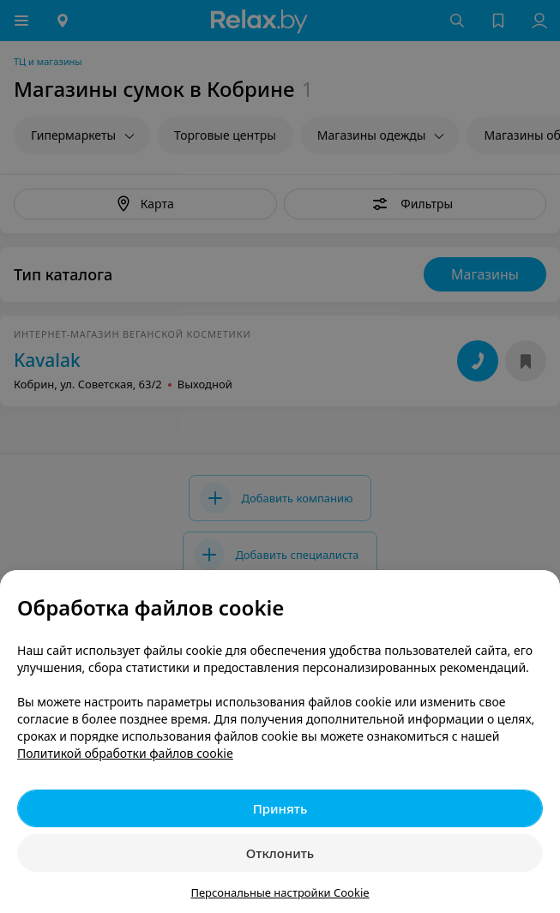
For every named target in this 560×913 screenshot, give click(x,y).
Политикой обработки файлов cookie (125, 753)
